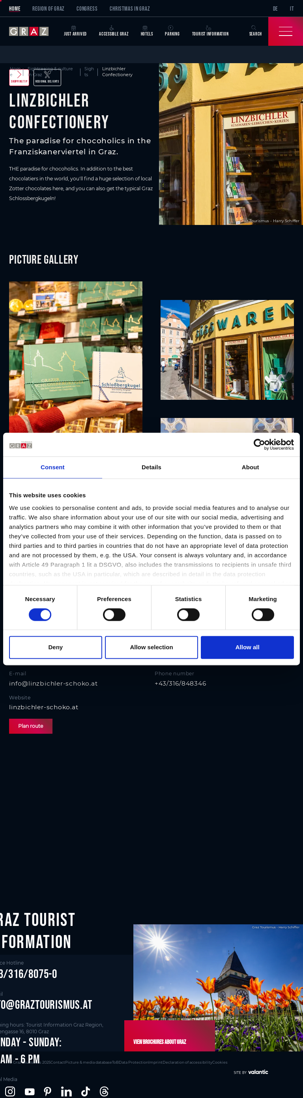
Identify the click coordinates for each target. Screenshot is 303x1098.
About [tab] (250, 467)
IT (292, 8)
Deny (55, 647)
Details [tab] (151, 467)
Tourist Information (210, 31)
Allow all (248, 647)
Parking (172, 31)
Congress (87, 8)
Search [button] (255, 31)
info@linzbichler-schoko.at (53, 683)
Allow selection (151, 647)
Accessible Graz (114, 31)
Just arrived (75, 31)
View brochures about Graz (159, 1041)
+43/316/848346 (180, 683)
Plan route (30, 726)
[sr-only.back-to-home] (33, 31)
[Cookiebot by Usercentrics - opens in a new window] (259, 444)
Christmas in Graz (130, 8)
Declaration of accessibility (187, 1062)
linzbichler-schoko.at (43, 707)
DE (275, 8)
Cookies (220, 1062)
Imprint (155, 1062)
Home (14, 8)
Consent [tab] (53, 467)
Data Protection (133, 1062)
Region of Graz (48, 8)
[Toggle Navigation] (285, 31)
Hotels (147, 31)
